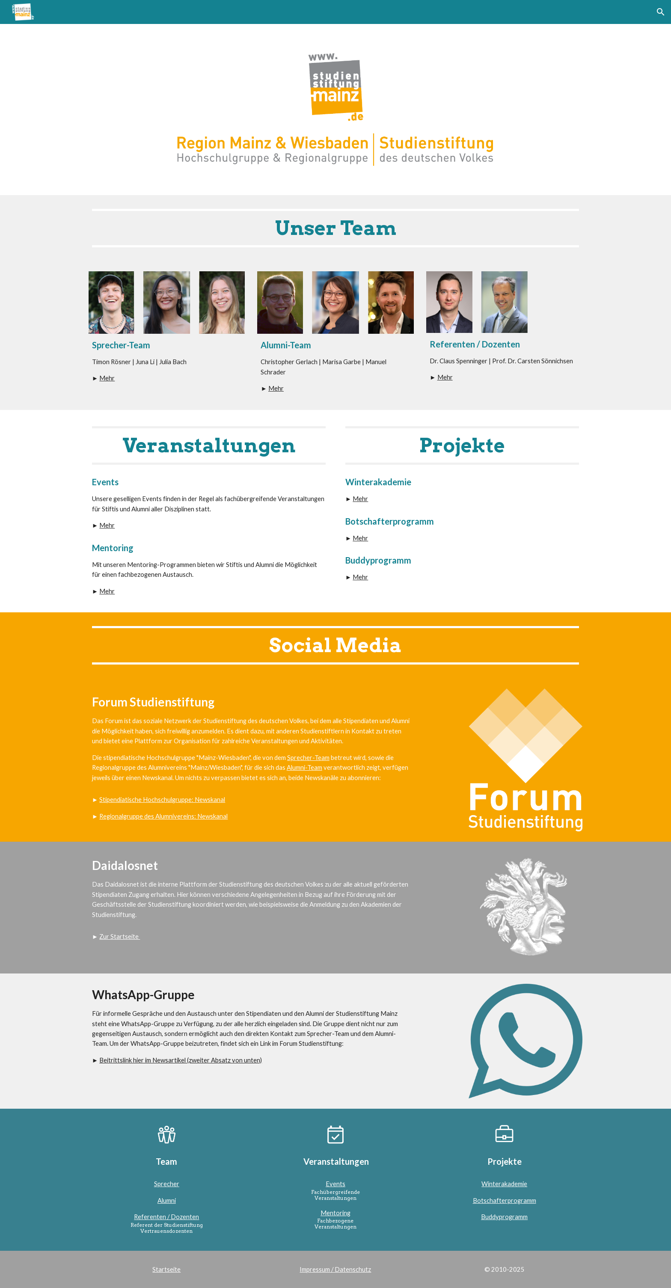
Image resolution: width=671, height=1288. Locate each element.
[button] (660, 12)
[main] (335, 228)
